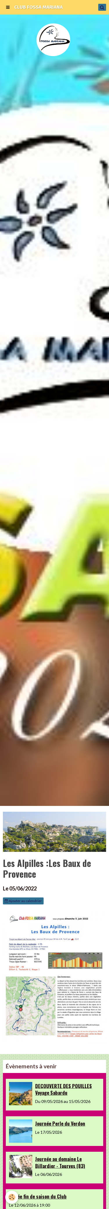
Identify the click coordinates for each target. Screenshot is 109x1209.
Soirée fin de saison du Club (38, 1196)
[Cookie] (11, 1197)
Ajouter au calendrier (23, 901)
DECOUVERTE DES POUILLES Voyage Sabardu (63, 1089)
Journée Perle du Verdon (60, 1123)
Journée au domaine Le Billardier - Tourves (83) (60, 1162)
